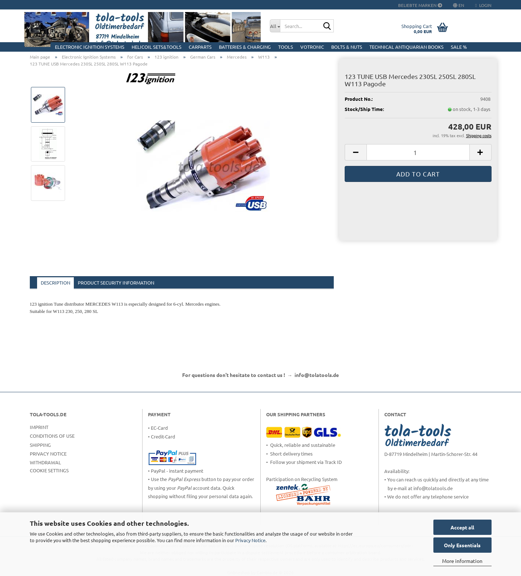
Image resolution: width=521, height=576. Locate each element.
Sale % (459, 47)
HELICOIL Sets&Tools (156, 47)
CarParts (200, 47)
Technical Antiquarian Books (406, 47)
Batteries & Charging (245, 47)
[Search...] (275, 25)
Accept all (462, 527)
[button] (355, 152)
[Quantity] (417, 152)
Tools (285, 47)
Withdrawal (45, 462)
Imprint (39, 427)
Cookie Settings (49, 470)
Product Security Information (116, 282)
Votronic (312, 47)
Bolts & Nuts (346, 47)
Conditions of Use (52, 436)
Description (55, 282)
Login (483, 5)
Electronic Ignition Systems (89, 47)
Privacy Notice (250, 540)
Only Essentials (462, 545)
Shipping (40, 445)
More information (462, 560)
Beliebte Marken (420, 5)
